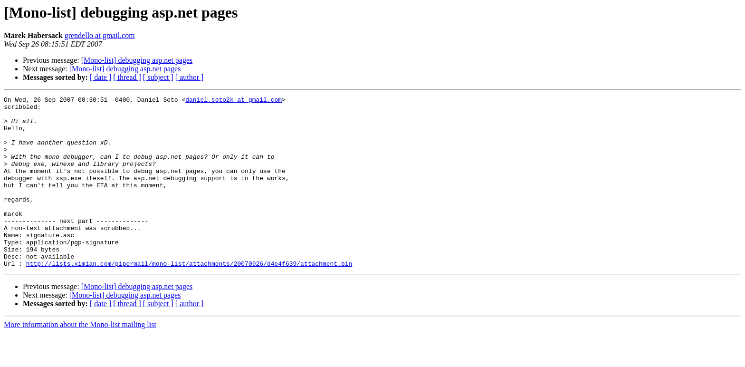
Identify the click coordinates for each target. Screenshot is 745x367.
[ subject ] (158, 77)
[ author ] (189, 77)
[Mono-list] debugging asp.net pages (137, 60)
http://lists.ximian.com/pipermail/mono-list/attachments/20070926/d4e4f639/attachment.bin (189, 297)
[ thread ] (127, 77)
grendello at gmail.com (100, 35)
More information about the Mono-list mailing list (80, 359)
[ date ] (100, 77)
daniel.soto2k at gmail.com (233, 101)
